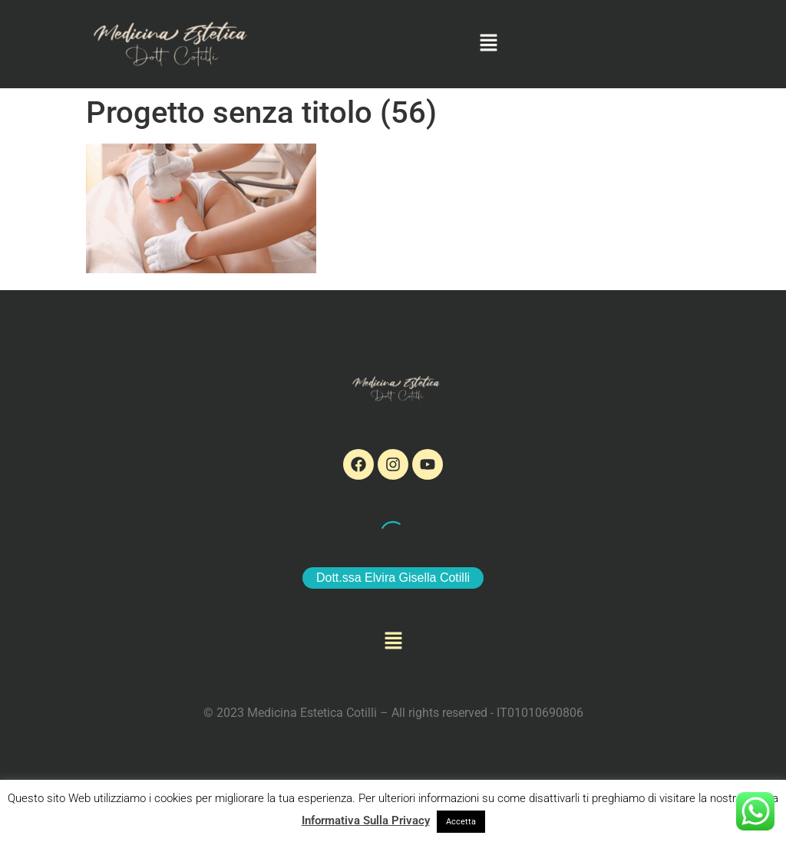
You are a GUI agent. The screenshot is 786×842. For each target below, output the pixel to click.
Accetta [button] (461, 822)
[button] (489, 44)
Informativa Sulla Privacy (366, 820)
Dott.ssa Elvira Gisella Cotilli (393, 577)
